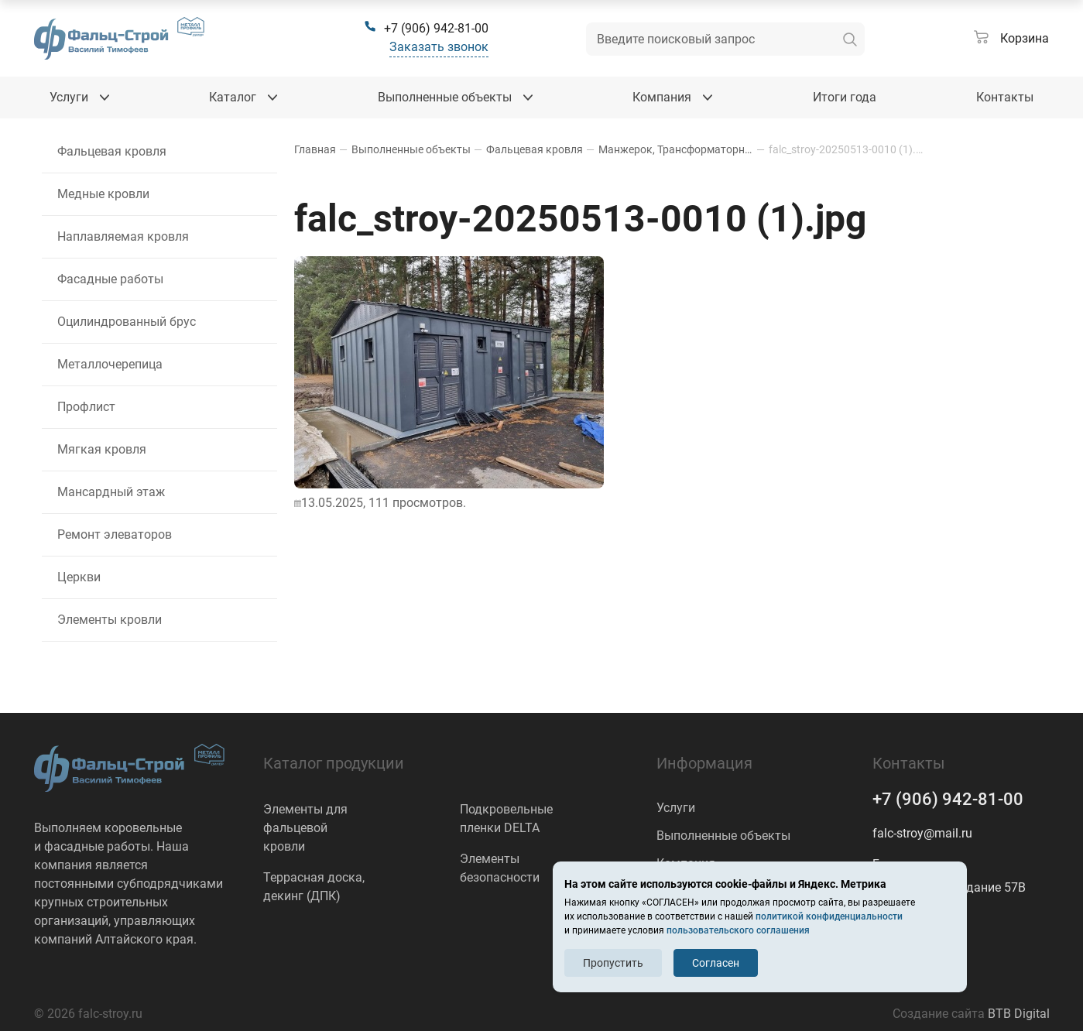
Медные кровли (103, 194)
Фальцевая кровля (111, 151)
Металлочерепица (110, 364)
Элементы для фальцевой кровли (305, 828)
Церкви (79, 577)
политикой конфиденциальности (829, 916)
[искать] (850, 39)
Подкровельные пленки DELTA (506, 818)
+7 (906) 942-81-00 (947, 799)
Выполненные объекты (723, 835)
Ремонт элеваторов (114, 534)
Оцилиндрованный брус (126, 321)
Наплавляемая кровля (123, 236)
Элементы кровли (109, 619)
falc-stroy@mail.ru (922, 833)
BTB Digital (1019, 1013)
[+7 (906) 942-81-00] (426, 28)
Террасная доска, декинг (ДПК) (314, 886)
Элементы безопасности (500, 868)
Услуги (675, 807)
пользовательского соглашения (738, 930)
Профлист (86, 406)
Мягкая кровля (101, 449)
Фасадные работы (110, 279)
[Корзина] (1011, 38)
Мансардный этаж (111, 492)
